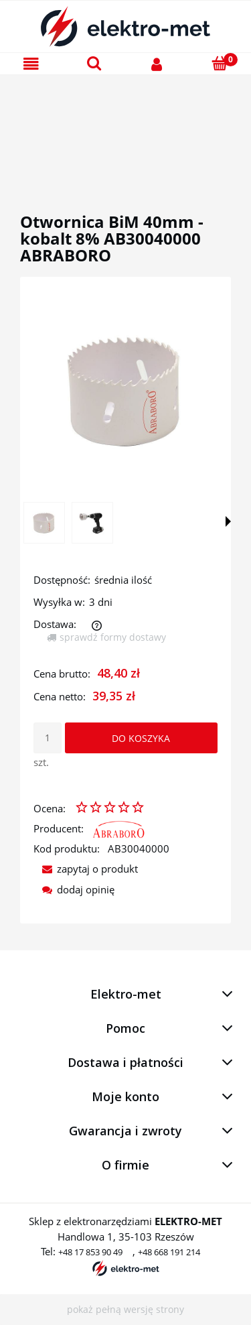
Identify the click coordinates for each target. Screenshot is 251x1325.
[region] (125, 128)
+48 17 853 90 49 (90, 1252)
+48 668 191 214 (169, 1252)
